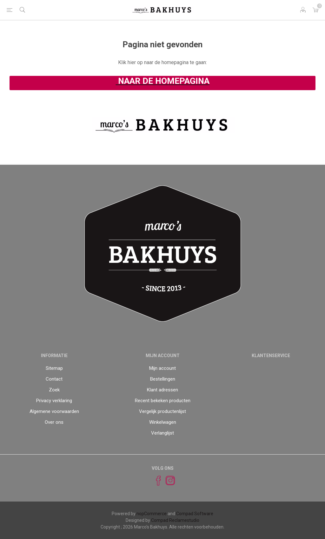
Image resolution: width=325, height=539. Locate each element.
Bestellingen (162, 379)
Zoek (54, 390)
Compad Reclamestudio (175, 520)
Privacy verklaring (54, 400)
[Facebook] (155, 481)
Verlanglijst (162, 433)
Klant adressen (162, 390)
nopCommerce (151, 513)
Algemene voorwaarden (54, 411)
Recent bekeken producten (162, 400)
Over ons (54, 422)
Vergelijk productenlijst (162, 411)
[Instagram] (167, 481)
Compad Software (194, 513)
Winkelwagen (162, 422)
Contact (54, 379)
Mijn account (162, 368)
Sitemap (54, 368)
